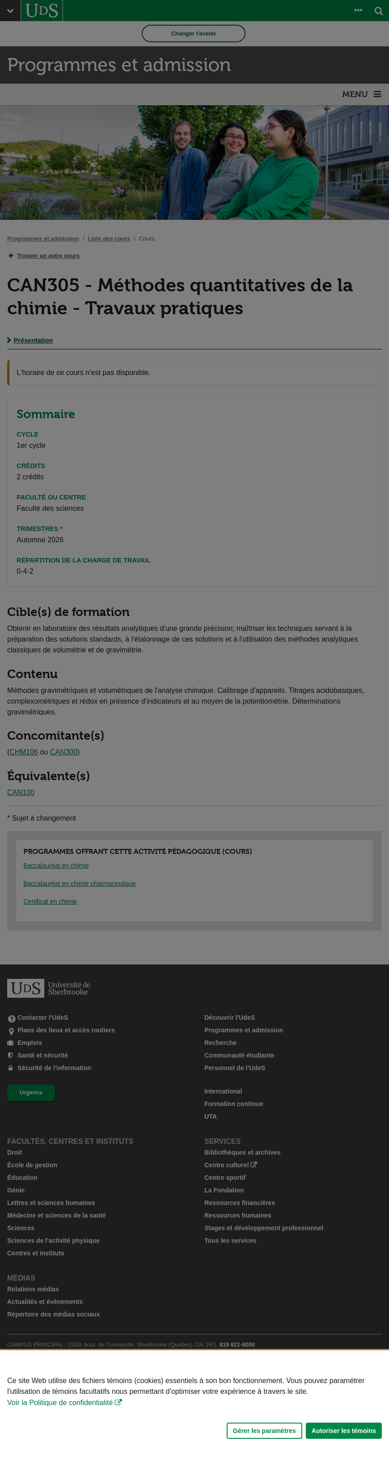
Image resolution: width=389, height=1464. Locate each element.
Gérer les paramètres (264, 1430)
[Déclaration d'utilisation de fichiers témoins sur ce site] (194, 1407)
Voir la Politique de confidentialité (60, 1402)
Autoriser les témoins (344, 1430)
